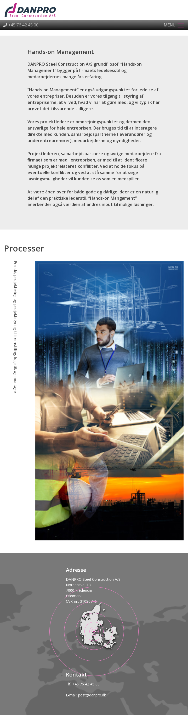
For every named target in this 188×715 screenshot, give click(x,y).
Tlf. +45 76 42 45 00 (83, 684)
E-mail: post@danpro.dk (86, 694)
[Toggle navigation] (174, 25)
